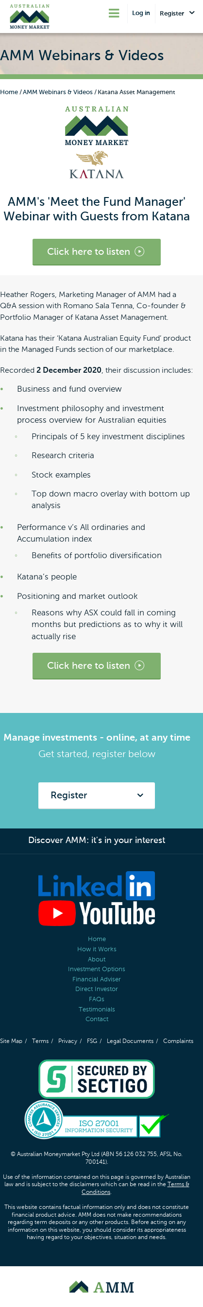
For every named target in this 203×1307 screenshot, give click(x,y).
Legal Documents (130, 1041)
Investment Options (96, 969)
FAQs (96, 999)
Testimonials (97, 1010)
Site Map (11, 1041)
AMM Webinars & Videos (58, 92)
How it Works (97, 949)
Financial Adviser (96, 979)
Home (9, 92)
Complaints (178, 1041)
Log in (141, 13)
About (96, 960)
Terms (40, 1041)
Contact (96, 1019)
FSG (92, 1041)
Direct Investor (96, 989)
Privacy (67, 1041)
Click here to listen (96, 252)
